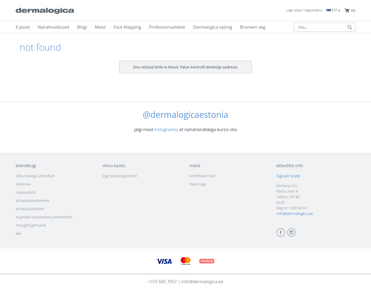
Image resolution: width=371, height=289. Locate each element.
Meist (100, 27)
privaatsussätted (30, 208)
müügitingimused (31, 225)
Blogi (82, 27)
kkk (18, 233)
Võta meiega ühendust (35, 175)
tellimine (23, 184)
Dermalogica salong (212, 27)
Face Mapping (127, 27)
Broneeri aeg (253, 27)
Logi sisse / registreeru (304, 10)
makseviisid (26, 192)
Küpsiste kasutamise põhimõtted (44, 216)
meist (194, 166)
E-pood (23, 27)
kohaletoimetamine (32, 200)
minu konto (114, 166)
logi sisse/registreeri (120, 175)
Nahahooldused (53, 27)
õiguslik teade (288, 175)
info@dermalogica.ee (295, 213)
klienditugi (26, 166)
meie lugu (197, 184)
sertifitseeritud (202, 175)
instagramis (165, 129)
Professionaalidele (167, 27)
